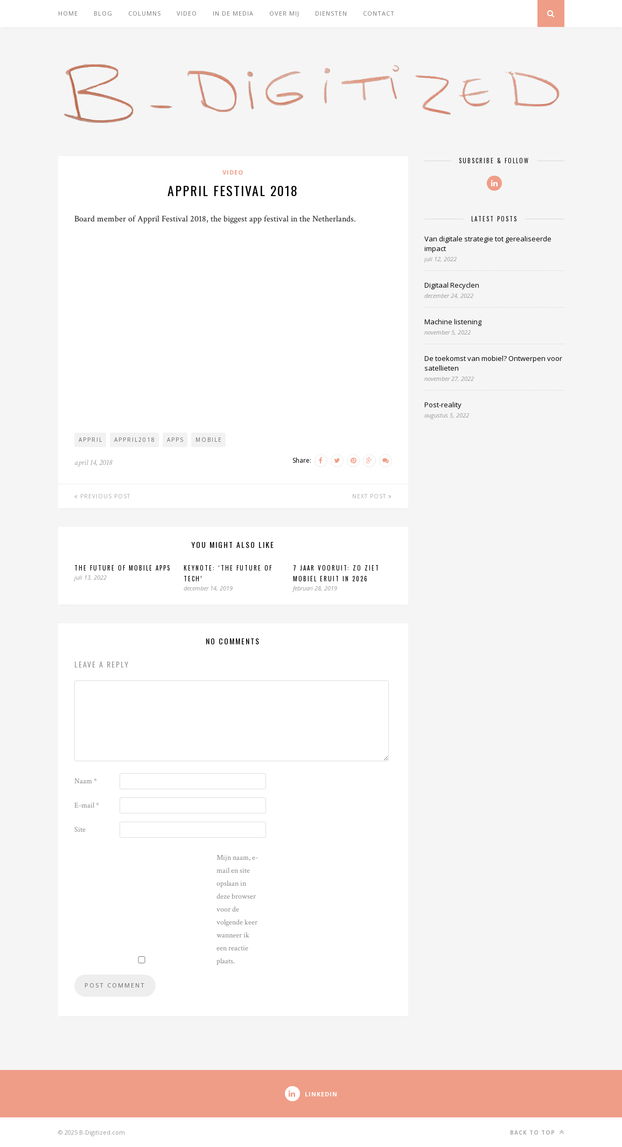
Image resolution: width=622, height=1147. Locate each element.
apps (175, 439)
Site (80, 830)
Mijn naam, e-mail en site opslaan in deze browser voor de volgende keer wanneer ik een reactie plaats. (237, 909)
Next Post (372, 496)
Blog (103, 13)
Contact (379, 13)
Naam (85, 781)
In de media (233, 13)
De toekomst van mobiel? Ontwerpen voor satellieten (493, 363)
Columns (144, 13)
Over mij (284, 13)
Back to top (537, 1132)
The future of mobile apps (122, 568)
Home (68, 13)
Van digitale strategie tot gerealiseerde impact (487, 243)
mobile (208, 439)
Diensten (331, 13)
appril (91, 439)
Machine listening (452, 321)
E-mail (86, 805)
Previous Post (102, 496)
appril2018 (135, 439)
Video (187, 13)
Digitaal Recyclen (451, 285)
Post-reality (443, 404)
